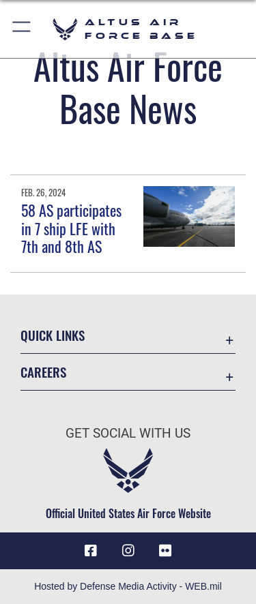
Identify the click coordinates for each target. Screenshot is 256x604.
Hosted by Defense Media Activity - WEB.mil (128, 586)
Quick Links (52, 335)
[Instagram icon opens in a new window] (128, 551)
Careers (43, 372)
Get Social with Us (128, 433)
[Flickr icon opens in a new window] (165, 551)
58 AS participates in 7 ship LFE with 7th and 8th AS (71, 228)
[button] (22, 29)
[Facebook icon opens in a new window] (91, 551)
